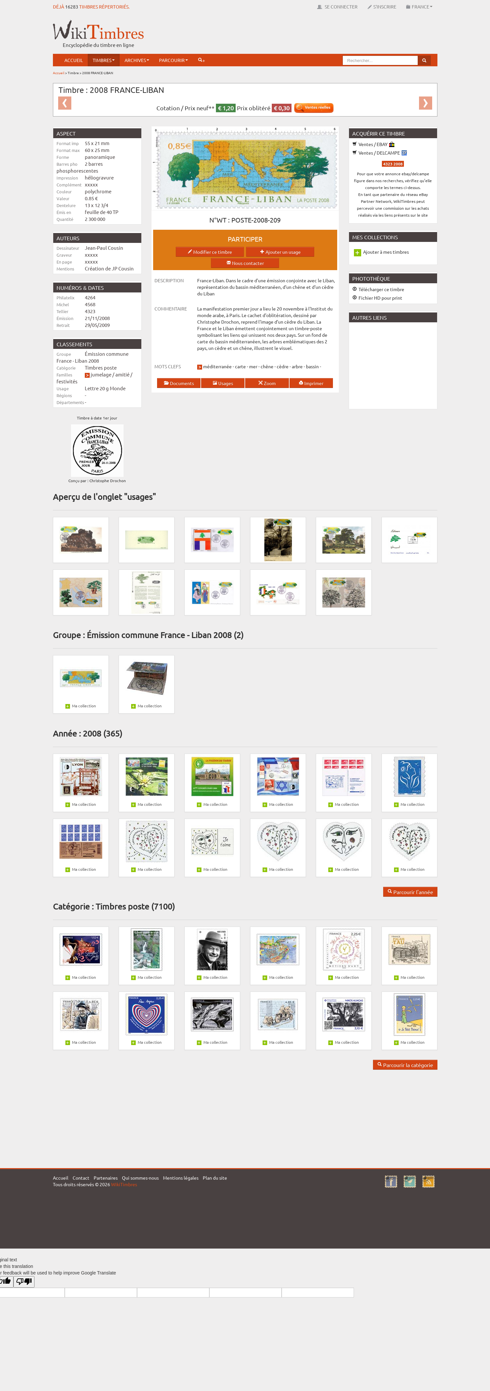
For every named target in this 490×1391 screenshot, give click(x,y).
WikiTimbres (124, 1184)
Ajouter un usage (280, 252)
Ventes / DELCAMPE (379, 153)
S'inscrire (381, 7)
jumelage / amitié (110, 374)
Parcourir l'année (410, 891)
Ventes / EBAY (373, 144)
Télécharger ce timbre (378, 289)
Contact (81, 1178)
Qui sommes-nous (140, 1178)
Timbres (104, 60)
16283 (71, 7)
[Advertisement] (317, 34)
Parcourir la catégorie (405, 1064)
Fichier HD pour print (377, 298)
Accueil (73, 60)
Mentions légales (180, 1178)
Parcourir (173, 60)
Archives (137, 60)
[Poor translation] (24, 1282)
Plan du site (215, 1178)
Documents (179, 383)
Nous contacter (245, 263)
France (419, 7)
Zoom (267, 383)
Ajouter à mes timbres (386, 252)
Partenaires (106, 1178)
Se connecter (337, 7)
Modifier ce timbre (210, 252)
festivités (67, 381)
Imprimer (311, 383)
